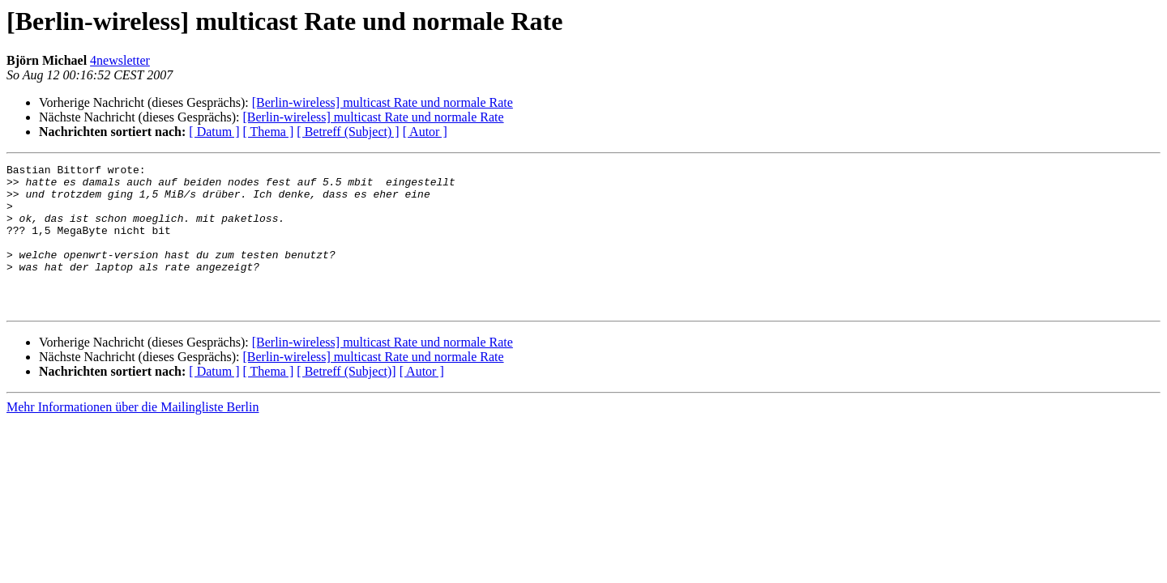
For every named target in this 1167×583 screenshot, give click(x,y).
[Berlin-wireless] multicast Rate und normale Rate (382, 102)
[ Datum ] (214, 131)
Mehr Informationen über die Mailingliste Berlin (132, 436)
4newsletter (120, 60)
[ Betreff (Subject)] (346, 400)
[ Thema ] (268, 131)
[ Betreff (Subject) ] (348, 131)
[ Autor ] (425, 131)
